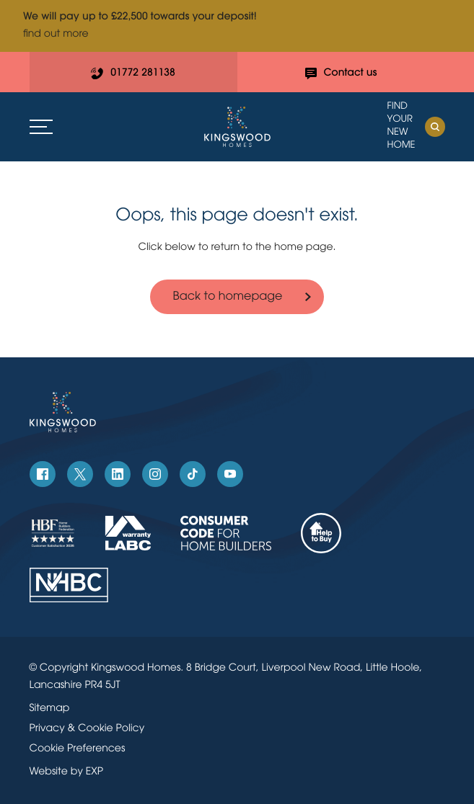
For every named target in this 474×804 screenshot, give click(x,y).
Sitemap (50, 708)
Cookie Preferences (78, 748)
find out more (56, 34)
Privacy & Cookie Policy (87, 728)
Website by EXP (67, 772)
